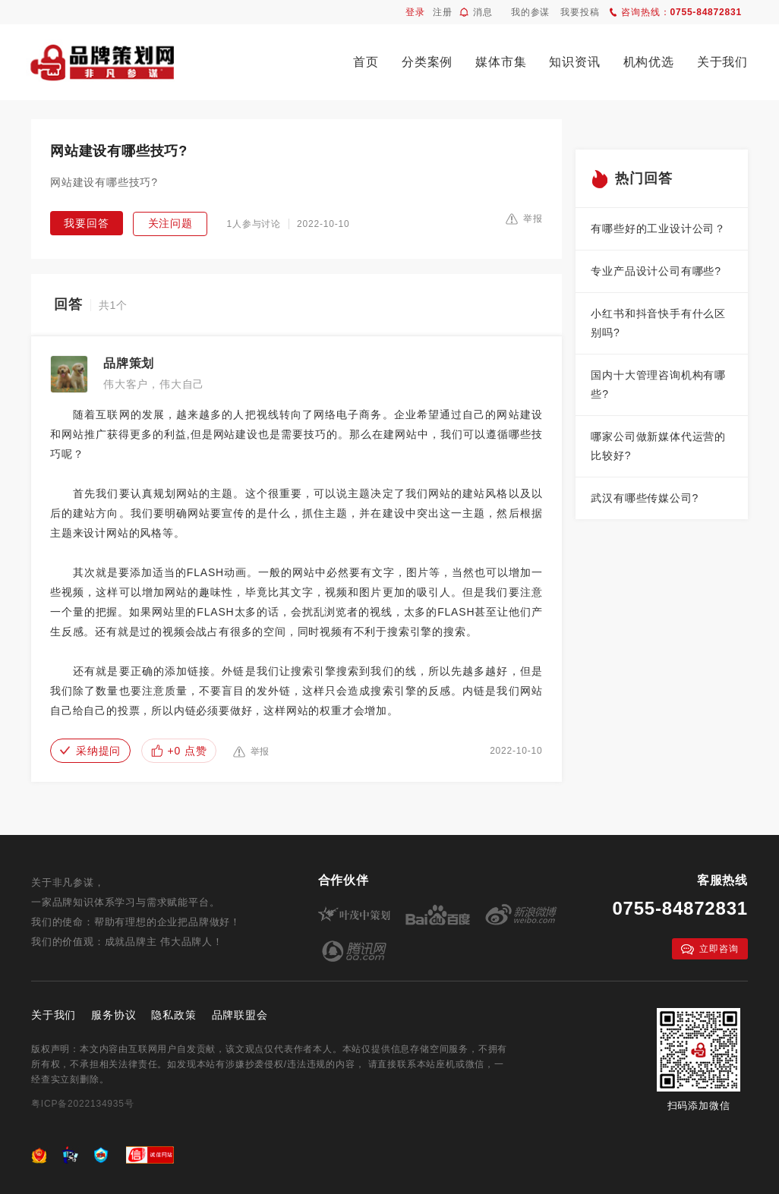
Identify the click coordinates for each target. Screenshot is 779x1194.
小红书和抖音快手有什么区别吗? (658, 323)
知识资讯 (574, 61)
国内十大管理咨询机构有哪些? (658, 384)
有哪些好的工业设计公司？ (658, 228)
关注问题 (170, 223)
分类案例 (427, 61)
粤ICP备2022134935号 (82, 1103)
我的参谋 (530, 12)
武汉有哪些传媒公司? (645, 498)
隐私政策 (173, 1015)
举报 (524, 218)
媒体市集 (500, 61)
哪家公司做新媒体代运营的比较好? (658, 446)
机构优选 (648, 61)
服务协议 (113, 1015)
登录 (415, 12)
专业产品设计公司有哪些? (656, 271)
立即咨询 (709, 949)
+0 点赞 (179, 751)
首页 (366, 61)
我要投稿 (579, 12)
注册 (443, 12)
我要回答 (86, 223)
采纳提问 (90, 751)
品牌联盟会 (240, 1015)
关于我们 (722, 61)
